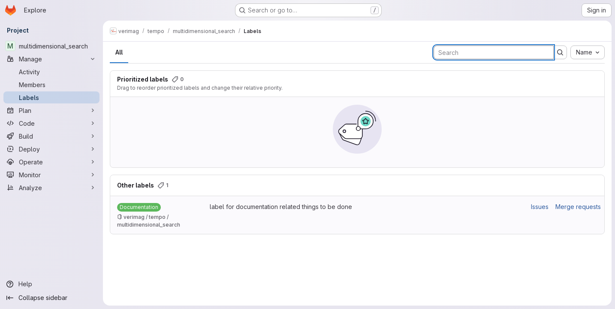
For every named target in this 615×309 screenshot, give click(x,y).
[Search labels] (494, 52)
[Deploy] (51, 149)
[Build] (51, 136)
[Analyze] (51, 188)
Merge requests (578, 206)
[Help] (51, 284)
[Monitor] (51, 175)
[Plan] (51, 110)
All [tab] (119, 52)
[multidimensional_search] (51, 46)
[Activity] (51, 72)
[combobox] (587, 52)
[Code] (51, 123)
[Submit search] (560, 52)
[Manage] (51, 59)
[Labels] (51, 97)
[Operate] (51, 162)
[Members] (51, 85)
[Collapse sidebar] (51, 298)
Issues (540, 206)
